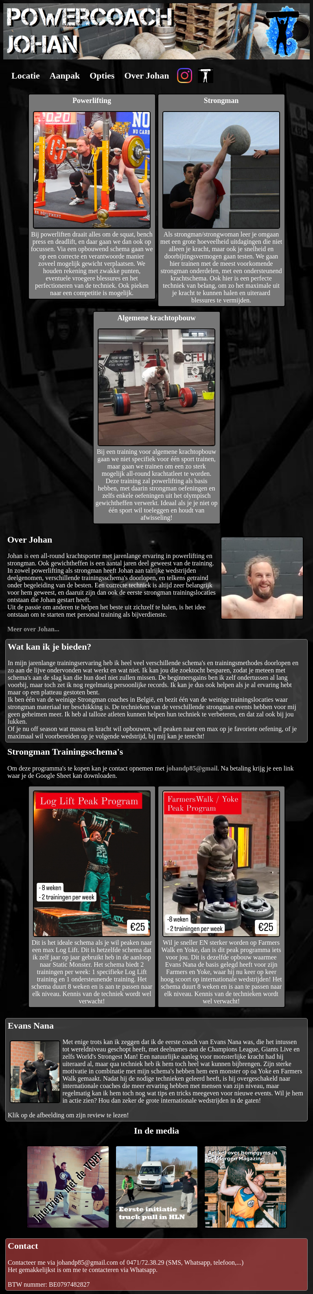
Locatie (25, 75)
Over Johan (146, 75)
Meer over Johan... (33, 629)
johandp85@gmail (191, 768)
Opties (102, 75)
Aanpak (65, 75)
